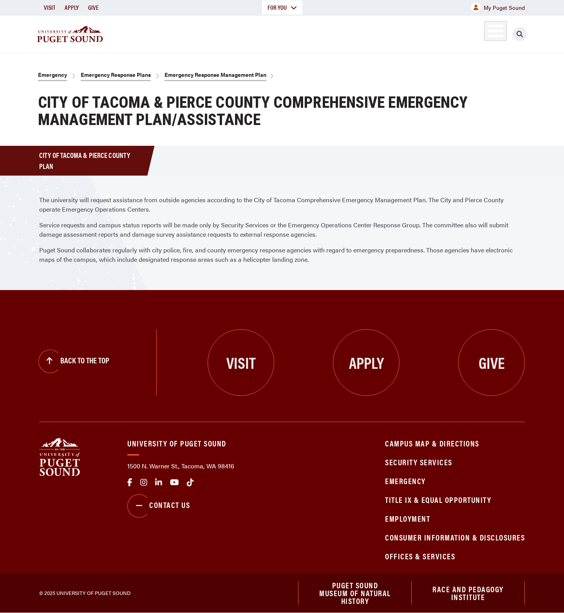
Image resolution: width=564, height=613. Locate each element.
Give (93, 7)
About (201, 32)
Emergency (52, 74)
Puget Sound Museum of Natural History (355, 593)
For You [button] (282, 7)
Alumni (476, 32)
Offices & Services (420, 556)
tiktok (190, 482)
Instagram (143, 482)
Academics (254, 32)
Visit (49, 7)
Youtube (174, 482)
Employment (407, 518)
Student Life (374, 32)
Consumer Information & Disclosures (455, 537)
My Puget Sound (498, 7)
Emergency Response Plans (116, 74)
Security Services (418, 462)
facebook (129, 482)
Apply (72, 7)
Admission (312, 32)
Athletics (434, 32)
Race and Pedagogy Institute (468, 592)
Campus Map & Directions (432, 443)
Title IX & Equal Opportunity (438, 499)
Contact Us (158, 506)
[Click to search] (520, 34)
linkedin (158, 482)
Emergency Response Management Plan (215, 74)
